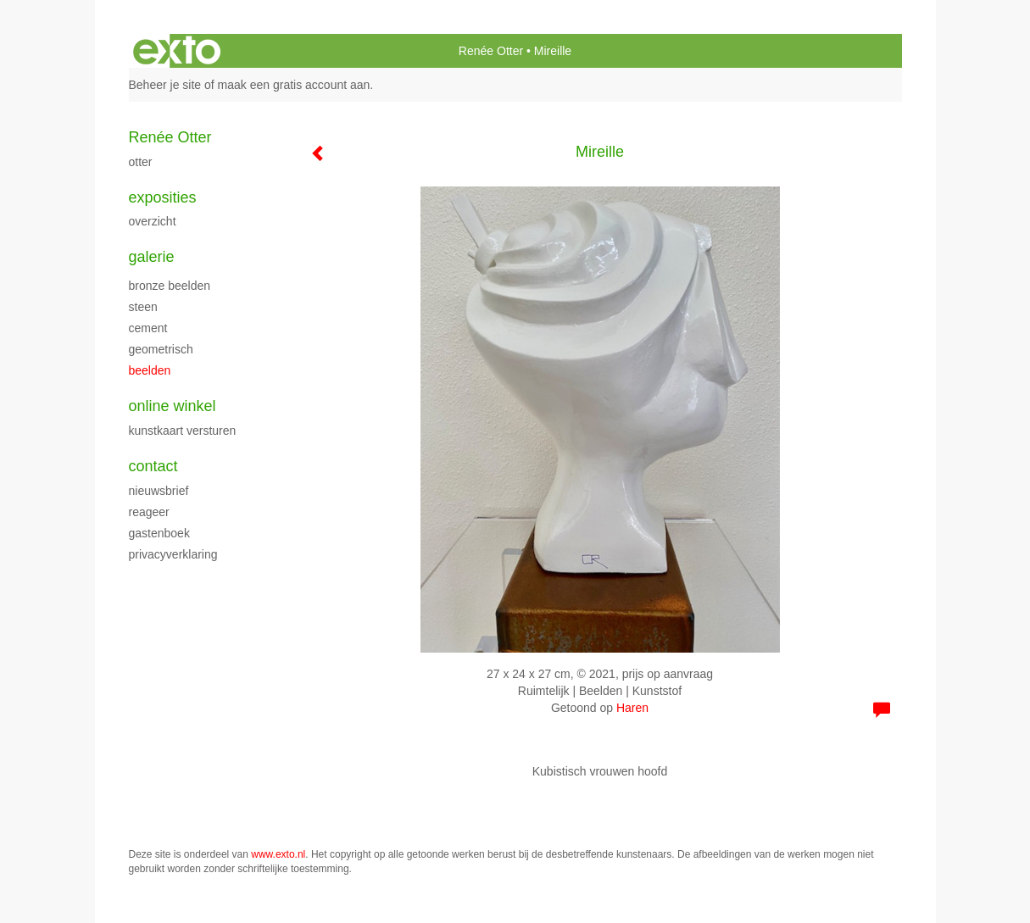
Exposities (163, 197)
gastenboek (159, 533)
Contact (153, 466)
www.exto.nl (278, 854)
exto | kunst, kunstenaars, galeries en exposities (177, 51)
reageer (149, 512)
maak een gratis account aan (294, 85)
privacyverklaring (173, 554)
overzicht (152, 221)
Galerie (152, 256)
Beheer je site (165, 85)
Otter (141, 162)
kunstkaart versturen (183, 430)
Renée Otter (491, 51)
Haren (632, 707)
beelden (150, 370)
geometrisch (161, 349)
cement (148, 328)
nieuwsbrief (159, 491)
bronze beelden (170, 285)
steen (143, 307)
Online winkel (172, 406)
